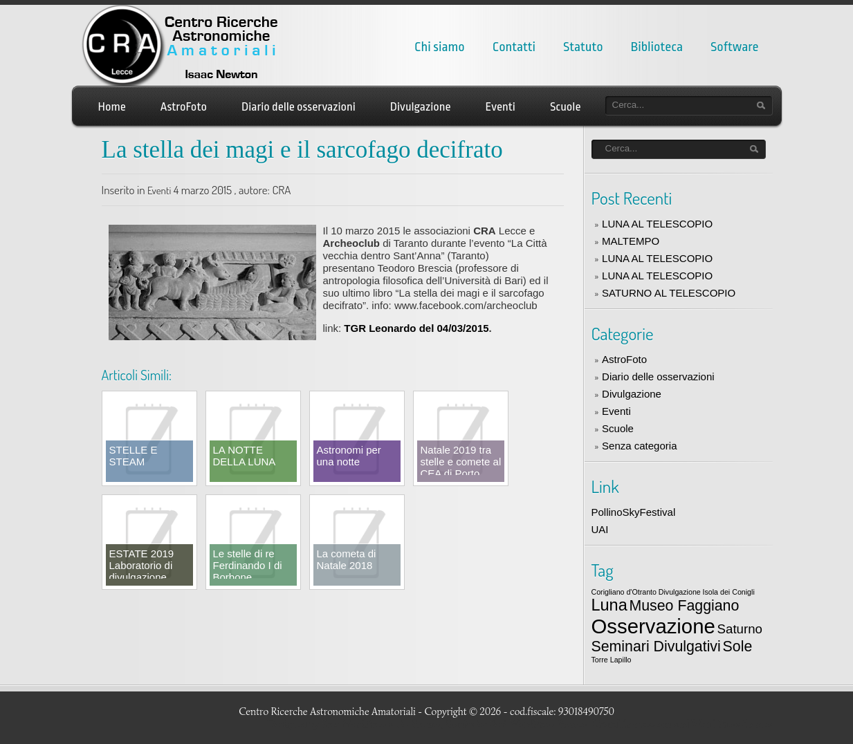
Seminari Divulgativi (656, 646)
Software (734, 47)
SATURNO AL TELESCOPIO (668, 293)
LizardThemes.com (632, 724)
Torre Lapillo (611, 659)
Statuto (583, 47)
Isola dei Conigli (729, 592)
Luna (609, 605)
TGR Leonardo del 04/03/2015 (416, 328)
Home (112, 106)
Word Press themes (732, 724)
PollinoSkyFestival (633, 512)
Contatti (514, 47)
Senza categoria (639, 446)
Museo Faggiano (684, 605)
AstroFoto (183, 106)
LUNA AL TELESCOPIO (657, 224)
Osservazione (653, 626)
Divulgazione (420, 106)
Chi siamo (439, 47)
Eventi (500, 106)
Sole (738, 646)
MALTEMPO (630, 241)
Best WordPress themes (538, 724)
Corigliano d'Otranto (624, 592)
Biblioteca (657, 47)
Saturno (739, 629)
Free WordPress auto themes (381, 724)
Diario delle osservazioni (298, 106)
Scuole (565, 106)
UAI (600, 529)
